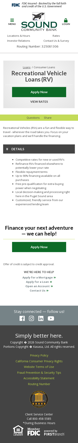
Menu (12, 22)
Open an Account (37, 286)
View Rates (39, 101)
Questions (33, 118)
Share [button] (48, 118)
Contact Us (37, 290)
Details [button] (17, 149)
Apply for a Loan (37, 282)
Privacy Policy (39, 355)
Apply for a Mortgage (37, 277)
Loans (27, 67)
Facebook (22, 318)
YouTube (51, 318)
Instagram (31, 318)
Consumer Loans (44, 67)
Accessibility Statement (39, 378)
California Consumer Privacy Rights (39, 361)
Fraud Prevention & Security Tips (39, 373)
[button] (12, 22)
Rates (56, 36)
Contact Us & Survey (56, 41)
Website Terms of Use (39, 367)
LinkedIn (40, 318)
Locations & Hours (18, 36)
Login (66, 22)
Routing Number (39, 384)
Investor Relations (18, 41)
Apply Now (39, 92)
